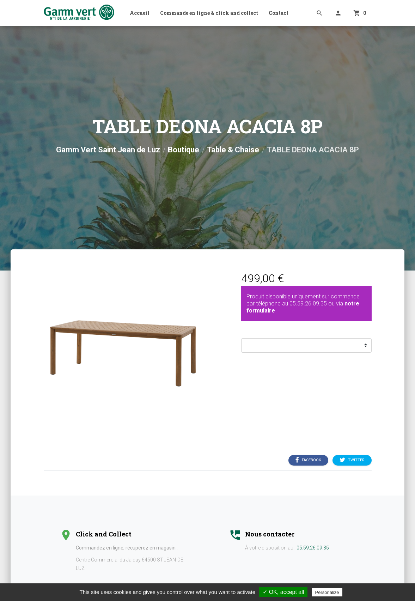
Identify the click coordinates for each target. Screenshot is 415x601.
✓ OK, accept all (283, 592)
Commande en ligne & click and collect (209, 13)
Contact (278, 13)
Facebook (308, 460)
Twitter (352, 460)
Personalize (327, 592)
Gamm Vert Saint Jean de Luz (108, 149)
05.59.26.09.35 (308, 303)
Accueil (139, 13)
